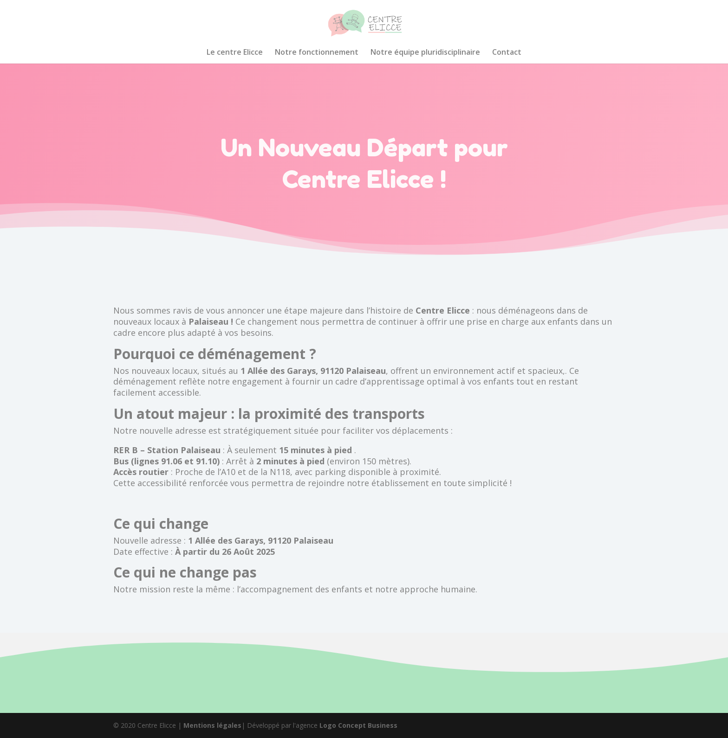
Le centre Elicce (235, 53)
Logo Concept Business (358, 725)
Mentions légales (212, 725)
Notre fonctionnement (316, 53)
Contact (506, 53)
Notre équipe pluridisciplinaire (425, 53)
